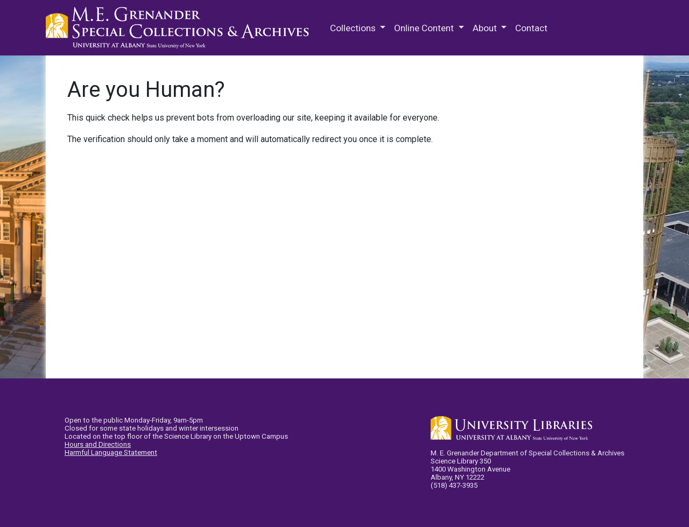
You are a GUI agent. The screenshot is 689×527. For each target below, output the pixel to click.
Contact (531, 28)
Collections (354, 28)
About (486, 28)
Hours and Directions (98, 444)
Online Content (425, 28)
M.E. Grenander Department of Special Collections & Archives (180, 28)
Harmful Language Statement (111, 452)
